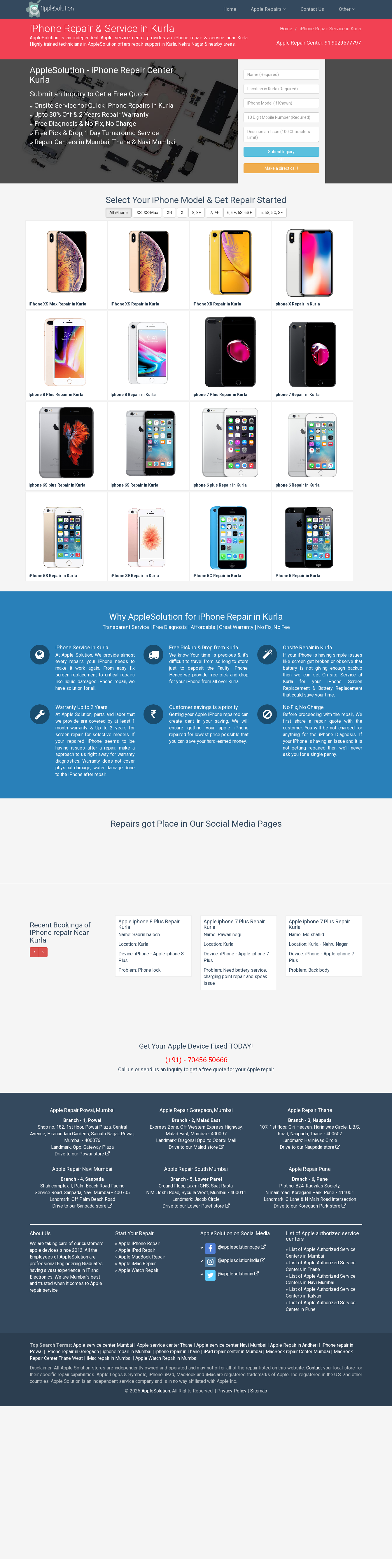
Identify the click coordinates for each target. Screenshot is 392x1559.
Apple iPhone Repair (139, 1396)
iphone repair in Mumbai (127, 1504)
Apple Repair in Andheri (294, 1498)
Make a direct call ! (281, 168)
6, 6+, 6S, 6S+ (239, 212)
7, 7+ (214, 212)
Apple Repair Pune (310, 1322)
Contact (314, 1520)
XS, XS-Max (147, 212)
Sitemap (258, 1543)
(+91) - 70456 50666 (196, 1213)
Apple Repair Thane (310, 1263)
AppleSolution (49, 8)
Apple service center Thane (164, 1498)
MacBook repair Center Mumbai (298, 1504)
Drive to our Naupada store (310, 1300)
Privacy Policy (231, 1543)
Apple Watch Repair (138, 1423)
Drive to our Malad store (196, 1300)
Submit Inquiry (281, 151)
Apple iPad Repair (136, 1403)
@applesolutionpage (241, 1400)
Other (347, 9)
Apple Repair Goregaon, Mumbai (196, 1263)
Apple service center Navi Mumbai (231, 1498)
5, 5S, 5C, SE (271, 212)
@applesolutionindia (240, 1413)
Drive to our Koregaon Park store (310, 1359)
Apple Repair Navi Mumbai (82, 1322)
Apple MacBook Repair (141, 1410)
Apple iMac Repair (137, 1416)
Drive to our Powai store (82, 1306)
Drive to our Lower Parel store (196, 1359)
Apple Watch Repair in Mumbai (166, 1511)
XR (169, 212)
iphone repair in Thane (177, 1504)
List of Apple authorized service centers (322, 1389)
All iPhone (118, 212)
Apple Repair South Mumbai (196, 1322)
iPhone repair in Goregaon (72, 1504)
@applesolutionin (237, 1426)
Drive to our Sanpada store (82, 1359)
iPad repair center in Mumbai (233, 1504)
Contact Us (312, 9)
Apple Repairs (268, 9)
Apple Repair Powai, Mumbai (82, 1263)
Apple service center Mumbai (103, 1498)
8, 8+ (196, 212)
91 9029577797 (343, 43)
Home (229, 9)
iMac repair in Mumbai (109, 1511)
